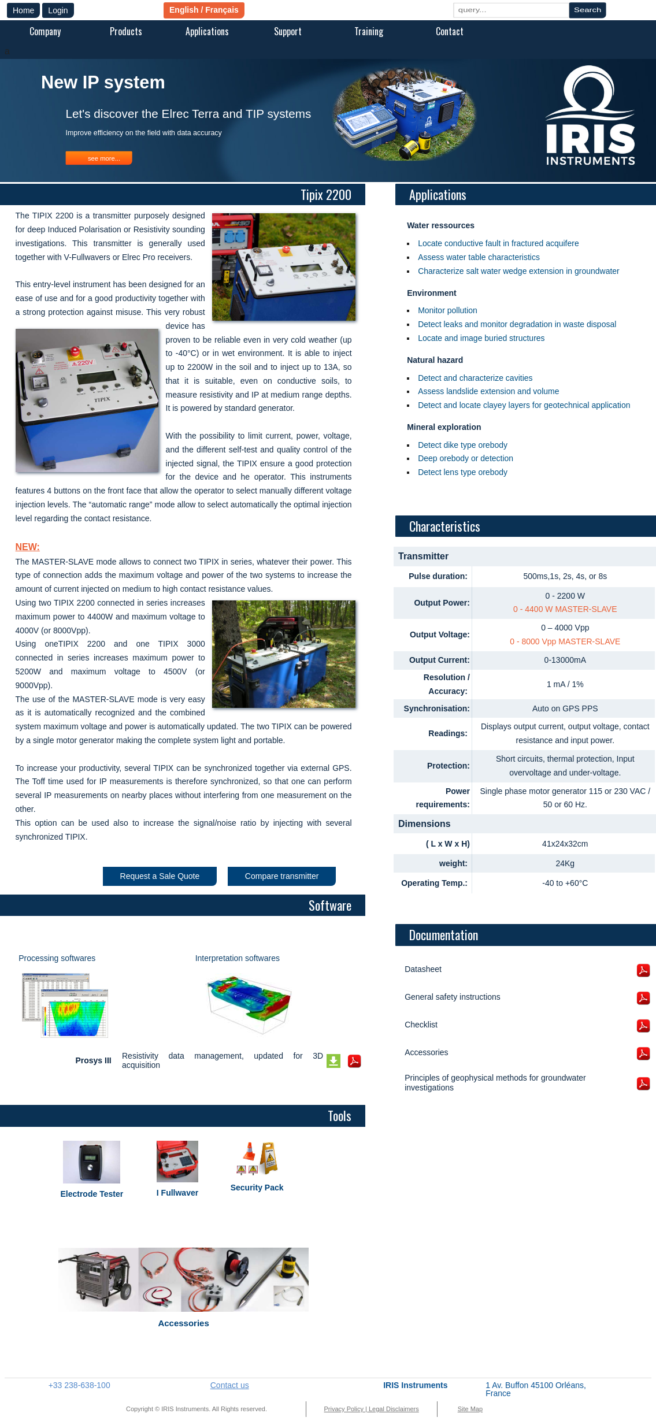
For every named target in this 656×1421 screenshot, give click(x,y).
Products (126, 31)
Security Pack (257, 1187)
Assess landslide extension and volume (488, 391)
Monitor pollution (447, 310)
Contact (450, 31)
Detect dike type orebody (462, 445)
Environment (432, 293)
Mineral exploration (444, 427)
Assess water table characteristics (479, 257)
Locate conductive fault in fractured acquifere (498, 243)
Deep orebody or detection (465, 458)
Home (23, 10)
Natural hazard (435, 360)
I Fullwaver (177, 1192)
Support (288, 31)
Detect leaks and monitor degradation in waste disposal (517, 324)
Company (45, 31)
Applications (207, 31)
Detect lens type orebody (462, 472)
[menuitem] (45, 32)
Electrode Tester (91, 1194)
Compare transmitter (282, 876)
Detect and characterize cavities (475, 378)
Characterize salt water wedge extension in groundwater (519, 271)
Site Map (470, 1408)
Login (58, 10)
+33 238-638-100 (79, 1385)
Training (368, 31)
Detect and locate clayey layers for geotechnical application (524, 405)
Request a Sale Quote (160, 876)
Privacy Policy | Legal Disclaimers (371, 1408)
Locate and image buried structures (481, 338)
